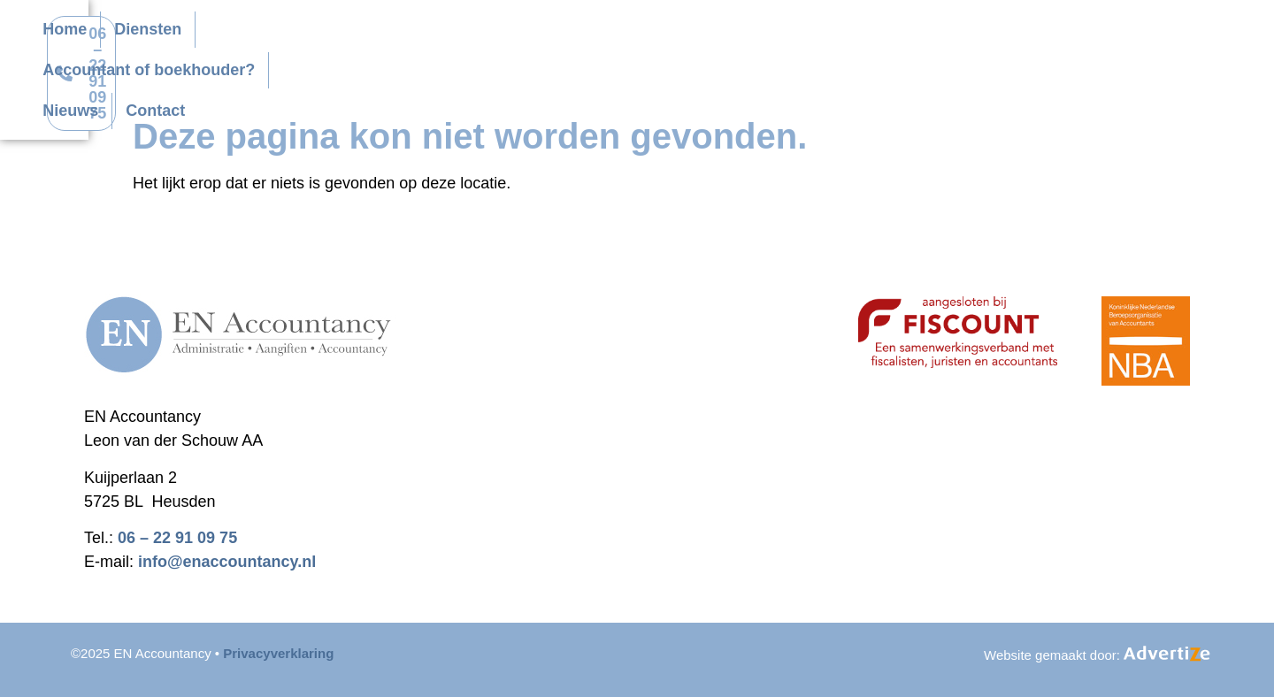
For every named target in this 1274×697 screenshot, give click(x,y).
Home (460, 33)
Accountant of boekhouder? (710, 33)
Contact (467, 74)
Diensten (543, 33)
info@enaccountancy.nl (227, 562)
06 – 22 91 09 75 (177, 538)
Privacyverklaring (278, 653)
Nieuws (872, 33)
